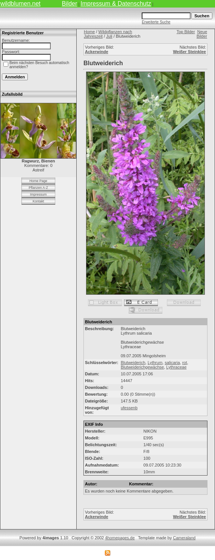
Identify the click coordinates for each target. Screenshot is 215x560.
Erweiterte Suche (156, 22)
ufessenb (129, 407)
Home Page (38, 181)
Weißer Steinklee (189, 51)
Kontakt (38, 201)
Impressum (38, 194)
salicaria (172, 362)
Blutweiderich (133, 362)
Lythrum (155, 362)
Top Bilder (186, 31)
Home (89, 31)
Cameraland (184, 538)
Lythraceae (176, 367)
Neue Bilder (202, 33)
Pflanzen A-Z (38, 188)
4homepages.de (120, 538)
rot (184, 362)
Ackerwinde (96, 51)
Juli (109, 36)
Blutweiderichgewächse (142, 367)
